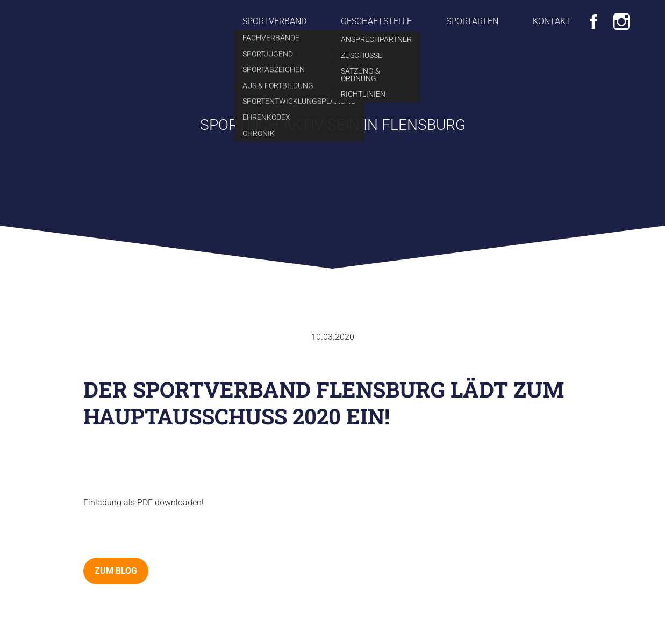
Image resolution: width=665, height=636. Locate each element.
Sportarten (472, 21)
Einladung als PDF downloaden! (143, 502)
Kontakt (552, 21)
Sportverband (274, 21)
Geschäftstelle (376, 21)
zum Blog (116, 571)
